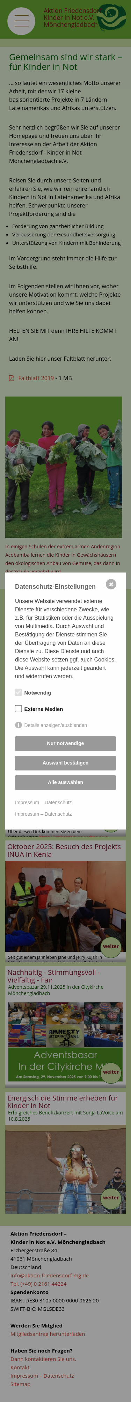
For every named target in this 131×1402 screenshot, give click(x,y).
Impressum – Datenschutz (43, 802)
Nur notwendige (65, 743)
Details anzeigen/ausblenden (55, 725)
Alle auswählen (65, 782)
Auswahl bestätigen (65, 763)
